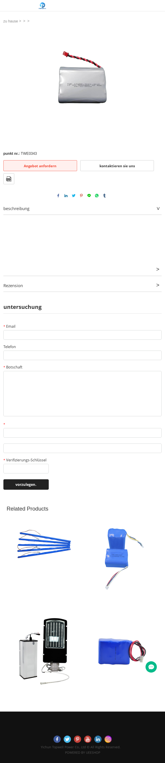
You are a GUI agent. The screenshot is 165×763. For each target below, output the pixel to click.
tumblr (104, 195)
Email (9, 326)
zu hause (10, 21)
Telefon (9, 346)
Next (155, 83)
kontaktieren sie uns (117, 166)
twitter (73, 195)
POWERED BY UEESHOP (82, 752)
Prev (9, 83)
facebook (58, 195)
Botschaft (12, 367)
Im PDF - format (8, 178)
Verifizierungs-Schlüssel (24, 460)
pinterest (81, 195)
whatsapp (97, 195)
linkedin (66, 195)
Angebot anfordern (40, 166)
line (89, 195)
